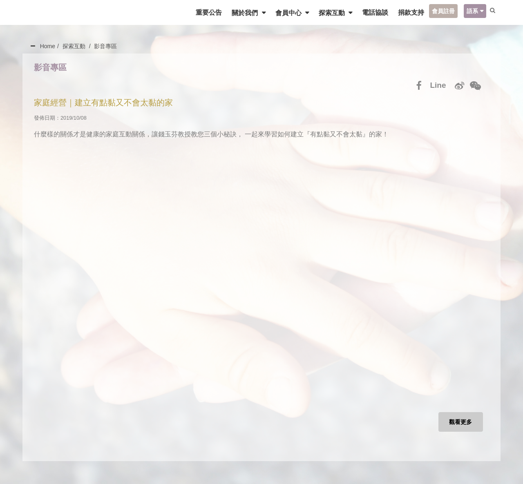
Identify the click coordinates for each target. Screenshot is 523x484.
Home (47, 46)
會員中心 (285, 12)
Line (437, 85)
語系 (469, 11)
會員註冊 (440, 11)
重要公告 (205, 12)
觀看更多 (459, 423)
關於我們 (242, 12)
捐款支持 (408, 12)
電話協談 (372, 12)
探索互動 (329, 12)
